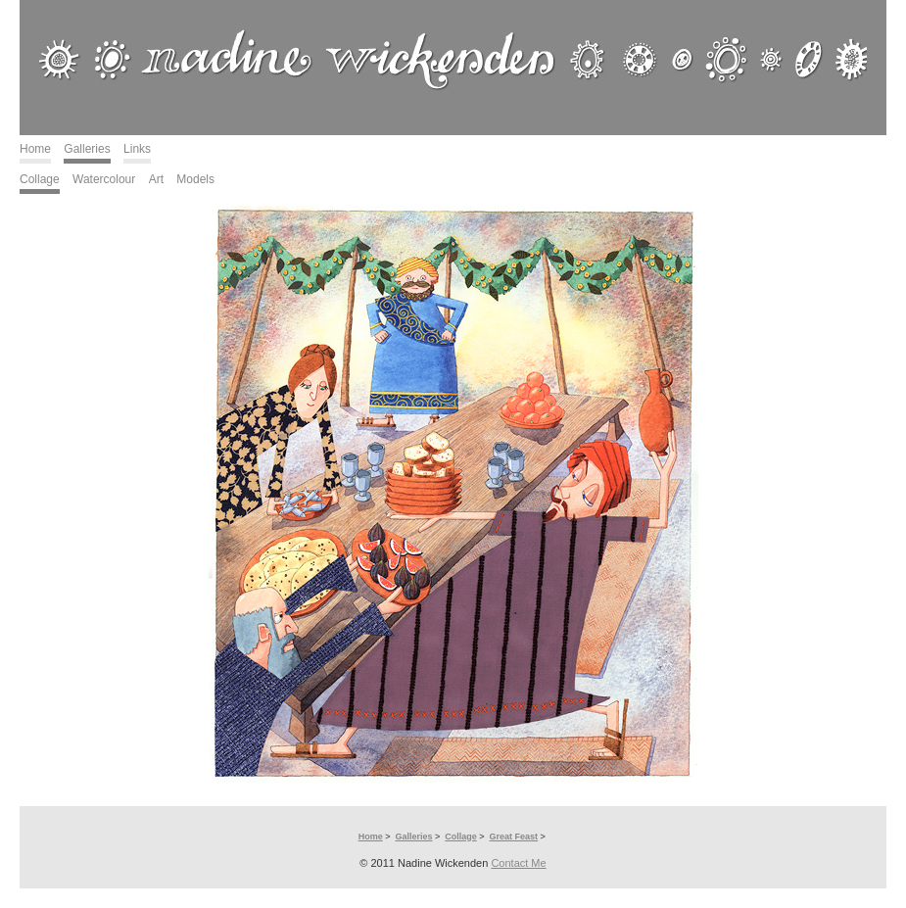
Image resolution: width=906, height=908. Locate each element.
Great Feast (514, 836)
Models (195, 179)
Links (137, 149)
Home (35, 149)
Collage (40, 179)
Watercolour (103, 179)
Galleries (87, 149)
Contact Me (518, 863)
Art (156, 179)
